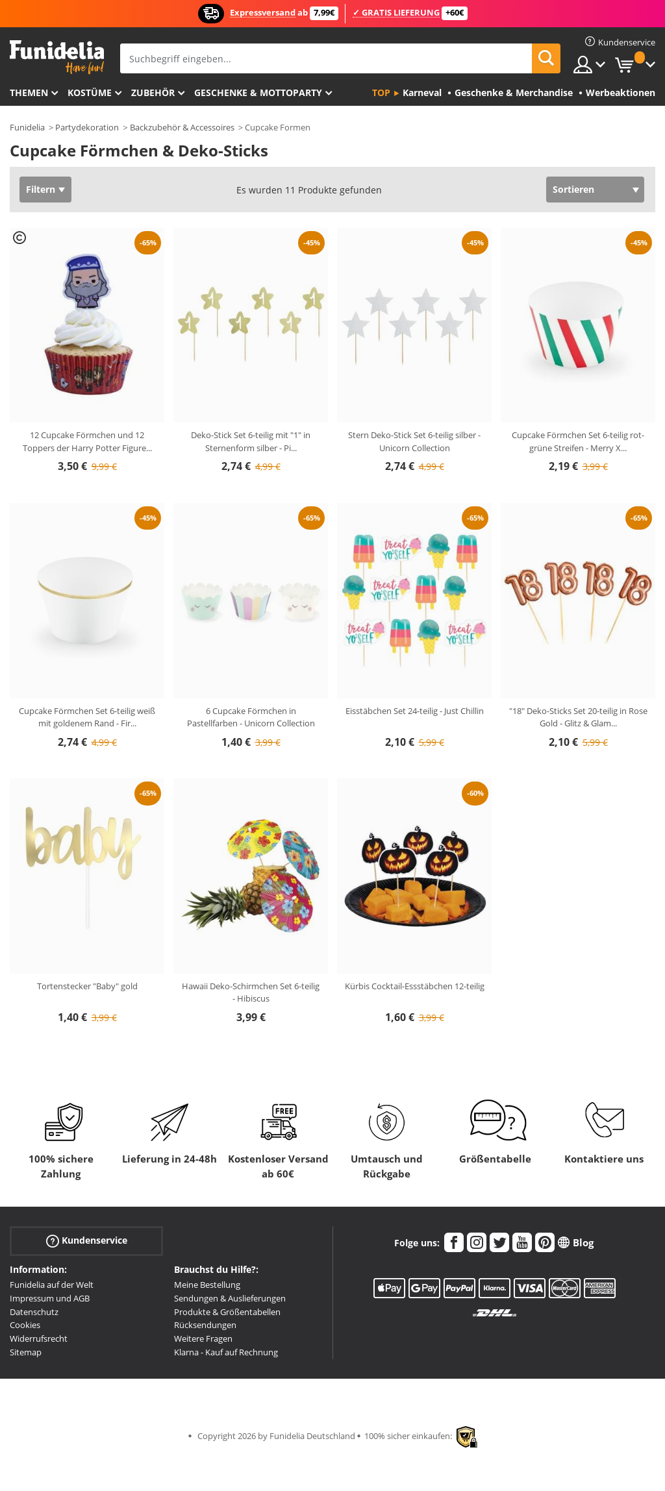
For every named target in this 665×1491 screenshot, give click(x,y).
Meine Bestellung (207, 1284)
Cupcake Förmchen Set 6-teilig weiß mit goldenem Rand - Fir (87, 717)
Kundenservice (86, 1241)
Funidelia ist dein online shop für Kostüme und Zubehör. (57, 57)
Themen (29, 92)
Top (381, 92)
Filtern (40, 189)
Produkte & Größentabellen (227, 1312)
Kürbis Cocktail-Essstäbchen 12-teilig (414, 986)
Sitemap (26, 1352)
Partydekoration (87, 127)
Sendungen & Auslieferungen (230, 1298)
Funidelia (27, 127)
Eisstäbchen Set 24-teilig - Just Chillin (414, 711)
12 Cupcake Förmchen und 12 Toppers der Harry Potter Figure (87, 441)
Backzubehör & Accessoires (182, 127)
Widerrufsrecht (39, 1338)
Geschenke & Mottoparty (258, 92)
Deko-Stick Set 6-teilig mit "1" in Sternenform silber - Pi (250, 441)
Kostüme (90, 92)
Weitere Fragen (203, 1338)
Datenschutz (34, 1312)
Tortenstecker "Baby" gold (87, 986)
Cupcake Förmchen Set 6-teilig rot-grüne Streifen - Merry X (578, 441)
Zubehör (153, 92)
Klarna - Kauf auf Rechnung (226, 1352)
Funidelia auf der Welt (52, 1284)
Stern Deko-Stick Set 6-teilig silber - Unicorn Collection (414, 441)
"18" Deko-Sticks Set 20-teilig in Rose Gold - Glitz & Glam (578, 717)
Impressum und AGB (50, 1298)
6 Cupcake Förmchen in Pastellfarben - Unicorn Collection (251, 717)
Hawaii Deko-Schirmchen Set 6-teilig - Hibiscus (251, 992)
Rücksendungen (205, 1325)
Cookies (25, 1325)
